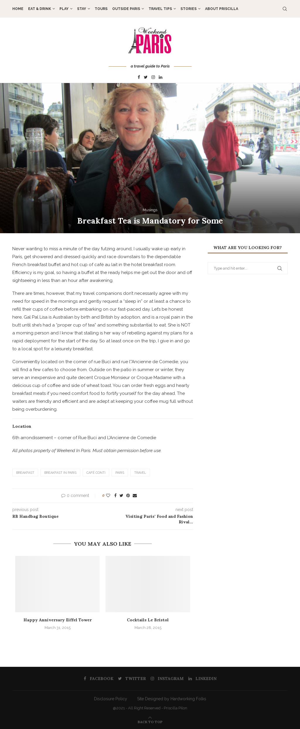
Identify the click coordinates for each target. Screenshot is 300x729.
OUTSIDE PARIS (126, 9)
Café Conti (95, 473)
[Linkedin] (160, 77)
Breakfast (25, 473)
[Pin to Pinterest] (128, 495)
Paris (119, 473)
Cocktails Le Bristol (148, 620)
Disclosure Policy (110, 698)
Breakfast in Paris (60, 473)
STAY (81, 9)
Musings (150, 210)
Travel (140, 473)
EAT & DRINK (39, 9)
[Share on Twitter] (121, 495)
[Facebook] (139, 77)
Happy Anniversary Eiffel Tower (57, 620)
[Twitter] (146, 77)
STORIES (188, 9)
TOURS (101, 9)
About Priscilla (221, 9)
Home (17, 9)
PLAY (64, 9)
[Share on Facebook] (115, 495)
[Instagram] (153, 77)
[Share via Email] (135, 495)
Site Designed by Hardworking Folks (171, 698)
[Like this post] (108, 495)
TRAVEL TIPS (160, 9)
